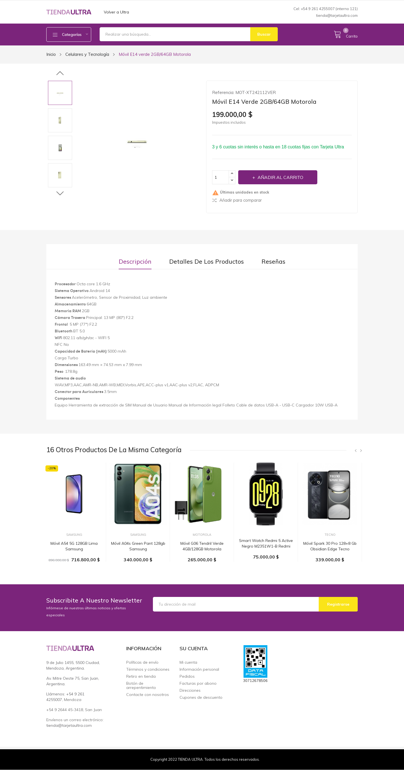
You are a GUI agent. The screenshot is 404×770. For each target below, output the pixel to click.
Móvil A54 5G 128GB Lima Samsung (74, 546)
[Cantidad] (220, 177)
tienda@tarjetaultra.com (337, 15)
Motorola (202, 534)
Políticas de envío (142, 662)
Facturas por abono (198, 683)
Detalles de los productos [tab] (206, 261)
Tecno (330, 534)
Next (60, 193)
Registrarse (338, 604)
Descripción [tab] (135, 261)
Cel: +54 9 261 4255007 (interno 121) (325, 8)
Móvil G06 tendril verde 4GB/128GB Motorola (202, 546)
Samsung (74, 534)
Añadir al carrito (279, 177)
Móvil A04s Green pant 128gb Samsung (138, 546)
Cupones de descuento (201, 697)
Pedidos (187, 676)
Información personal (199, 669)
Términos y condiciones (147, 669)
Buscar (264, 34)
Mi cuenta (188, 662)
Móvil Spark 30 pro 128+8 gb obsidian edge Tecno (330, 546)
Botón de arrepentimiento (141, 685)
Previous (60, 73)
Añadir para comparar (237, 200)
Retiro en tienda (141, 676)
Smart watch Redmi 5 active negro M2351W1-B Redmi (266, 543)
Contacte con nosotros (147, 695)
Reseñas (273, 261)
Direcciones (190, 690)
